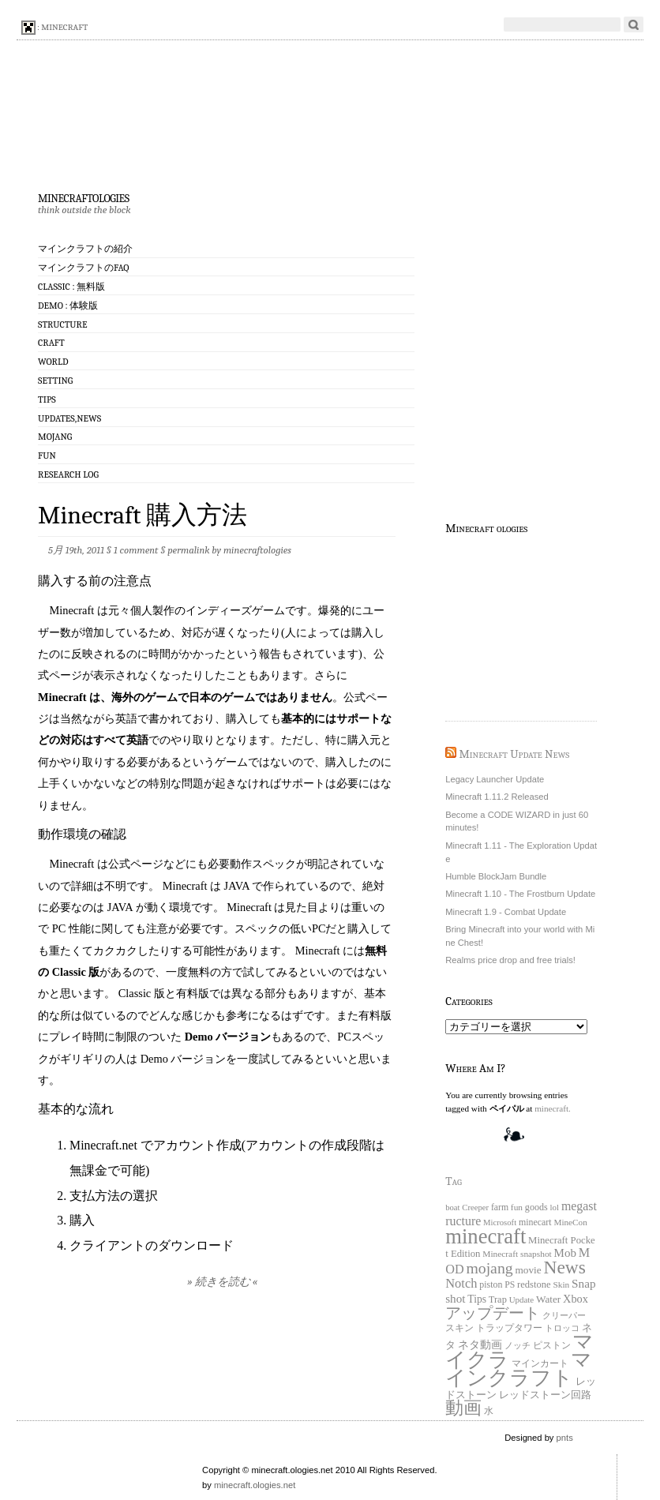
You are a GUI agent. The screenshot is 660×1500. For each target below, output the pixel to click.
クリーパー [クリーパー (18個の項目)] (564, 1315)
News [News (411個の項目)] (564, 1267)
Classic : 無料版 (71, 286)
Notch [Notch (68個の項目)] (461, 1283)
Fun (47, 455)
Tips (47, 399)
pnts (565, 1437)
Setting (55, 380)
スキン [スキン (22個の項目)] (459, 1327)
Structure (62, 324)
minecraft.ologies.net (254, 1485)
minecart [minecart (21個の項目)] (535, 1222)
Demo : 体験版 (68, 305)
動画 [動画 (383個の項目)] (463, 1407)
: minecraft (54, 28)
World (53, 361)
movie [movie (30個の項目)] (528, 1270)
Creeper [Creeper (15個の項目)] (475, 1207)
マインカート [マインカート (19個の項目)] (540, 1364)
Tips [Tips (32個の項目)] (476, 1299)
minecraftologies (83, 196)
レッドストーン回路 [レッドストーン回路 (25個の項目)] (545, 1395)
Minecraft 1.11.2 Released (497, 796)
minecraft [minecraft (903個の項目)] (485, 1236)
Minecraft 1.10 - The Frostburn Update (520, 893)
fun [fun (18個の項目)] (517, 1207)
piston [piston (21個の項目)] (490, 1284)
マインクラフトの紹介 (85, 248)
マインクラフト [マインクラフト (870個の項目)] (518, 1368)
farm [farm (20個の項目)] (499, 1207)
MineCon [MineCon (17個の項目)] (570, 1222)
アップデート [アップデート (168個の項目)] (492, 1313)
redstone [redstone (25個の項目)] (534, 1284)
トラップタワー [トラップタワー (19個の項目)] (509, 1328)
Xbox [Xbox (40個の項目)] (575, 1298)
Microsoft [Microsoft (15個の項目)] (499, 1222)
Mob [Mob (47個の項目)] (565, 1253)
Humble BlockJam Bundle (495, 876)
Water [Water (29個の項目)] (548, 1299)
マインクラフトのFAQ (83, 267)
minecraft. (552, 1108)
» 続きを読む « (222, 1281)
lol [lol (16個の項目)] (555, 1207)
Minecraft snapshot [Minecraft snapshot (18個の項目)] (517, 1253)
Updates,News (69, 418)
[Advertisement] (524, 626)
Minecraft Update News (514, 754)
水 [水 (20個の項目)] (488, 1411)
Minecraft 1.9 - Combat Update (505, 912)
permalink (188, 550)
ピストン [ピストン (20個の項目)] (552, 1346)
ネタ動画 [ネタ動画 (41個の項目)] (480, 1344)
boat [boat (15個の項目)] (452, 1207)
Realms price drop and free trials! (510, 960)
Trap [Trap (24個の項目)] (498, 1299)
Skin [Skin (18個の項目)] (561, 1284)
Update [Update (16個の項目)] (521, 1299)
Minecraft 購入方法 (142, 515)
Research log (68, 474)
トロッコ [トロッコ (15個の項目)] (562, 1328)
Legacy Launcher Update (494, 779)
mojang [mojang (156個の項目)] (489, 1268)
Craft (51, 342)
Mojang (55, 436)
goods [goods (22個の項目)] (536, 1207)
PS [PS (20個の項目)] (509, 1285)
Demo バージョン (226, 1036)
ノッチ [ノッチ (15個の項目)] (517, 1345)
